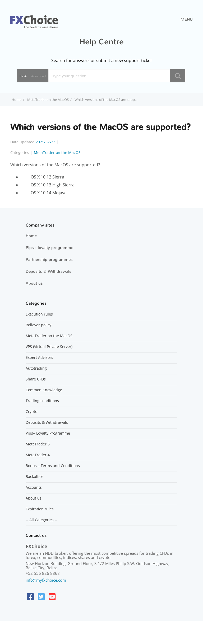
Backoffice (34, 476)
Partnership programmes (49, 259)
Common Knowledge (44, 390)
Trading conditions (42, 401)
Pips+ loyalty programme (49, 247)
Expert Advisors (39, 357)
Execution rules (39, 314)
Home (31, 235)
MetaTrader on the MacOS (48, 99)
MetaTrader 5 (38, 444)
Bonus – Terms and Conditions (53, 466)
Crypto (31, 412)
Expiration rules (40, 509)
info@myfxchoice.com (46, 580)
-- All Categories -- (41, 520)
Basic (23, 76)
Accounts (34, 487)
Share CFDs (36, 379)
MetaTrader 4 (38, 455)
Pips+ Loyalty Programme (48, 433)
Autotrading (36, 368)
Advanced (38, 76)
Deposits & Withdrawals (48, 271)
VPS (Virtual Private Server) (49, 347)
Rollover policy (38, 325)
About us (34, 283)
